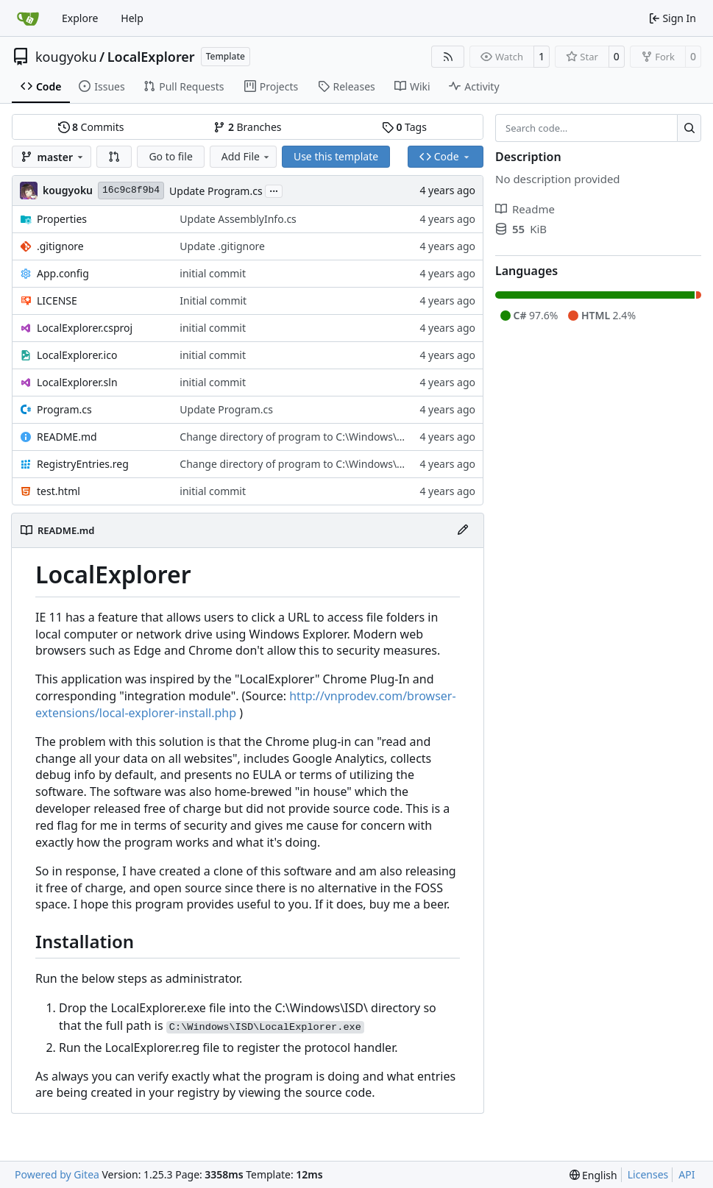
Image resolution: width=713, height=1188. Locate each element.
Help (132, 18)
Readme (525, 209)
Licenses (648, 1174)
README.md (67, 437)
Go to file (170, 156)
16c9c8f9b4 (131, 190)
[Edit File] (463, 530)
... (273, 190)
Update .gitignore (222, 246)
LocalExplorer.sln (77, 382)
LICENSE (57, 300)
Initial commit (213, 300)
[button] (114, 157)
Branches (247, 127)
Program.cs (64, 409)
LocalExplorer (151, 56)
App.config (63, 273)
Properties (62, 219)
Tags (404, 127)
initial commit (213, 273)
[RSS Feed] (448, 57)
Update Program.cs (216, 191)
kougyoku (66, 56)
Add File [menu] (246, 156)
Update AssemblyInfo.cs (238, 219)
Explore (80, 18)
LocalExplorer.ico (77, 355)
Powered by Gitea (57, 1174)
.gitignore (60, 246)
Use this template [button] (336, 156)
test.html (58, 491)
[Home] (28, 18)
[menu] (593, 1175)
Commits (91, 127)
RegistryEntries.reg (83, 464)
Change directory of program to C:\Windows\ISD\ (298, 437)
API (686, 1174)
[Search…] (689, 128)
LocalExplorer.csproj (84, 328)
